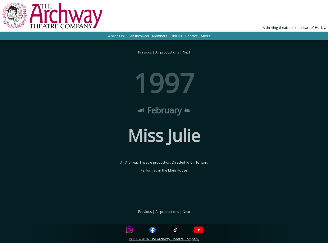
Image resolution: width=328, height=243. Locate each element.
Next (186, 52)
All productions (167, 52)
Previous (145, 52)
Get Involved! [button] (139, 36)
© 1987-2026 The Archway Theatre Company (164, 239)
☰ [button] (215, 36)
